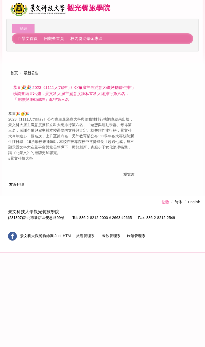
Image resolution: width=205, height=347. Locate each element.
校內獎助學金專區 (86, 38)
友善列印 (16, 263)
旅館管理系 (136, 330)
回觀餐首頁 (54, 38)
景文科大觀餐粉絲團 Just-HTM (46, 330)
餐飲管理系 (112, 330)
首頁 (14, 67)
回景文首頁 (28, 38)
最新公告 (31, 67)
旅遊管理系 (85, 330)
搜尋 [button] (23, 28)
